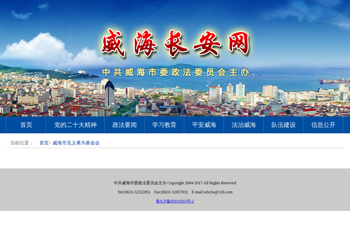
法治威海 (244, 125)
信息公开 (323, 125)
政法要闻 (125, 125)
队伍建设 (284, 125)
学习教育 (164, 125)
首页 (26, 125)
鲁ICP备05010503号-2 (175, 201)
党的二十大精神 (75, 125)
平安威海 (204, 125)
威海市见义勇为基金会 (76, 142)
